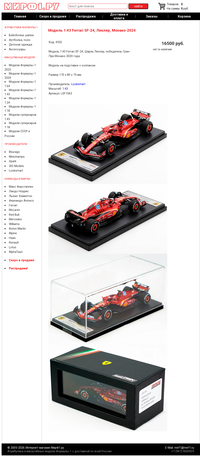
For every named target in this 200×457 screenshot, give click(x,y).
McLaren (14, 210)
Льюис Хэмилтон (20, 196)
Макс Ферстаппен (21, 186)
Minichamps (17, 156)
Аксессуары (17, 49)
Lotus (12, 247)
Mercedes (15, 219)
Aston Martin (17, 228)
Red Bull (14, 214)
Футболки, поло (19, 40)
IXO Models (16, 166)
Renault (14, 242)
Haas (12, 238)
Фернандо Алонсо (21, 200)
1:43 (65, 88)
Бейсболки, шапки (21, 35)
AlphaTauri (16, 252)
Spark (12, 161)
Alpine (13, 233)
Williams (14, 224)
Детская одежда (20, 44)
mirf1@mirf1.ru (184, 447)
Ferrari (13, 205)
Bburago (14, 152)
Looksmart (16, 170)
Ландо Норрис (19, 191)
